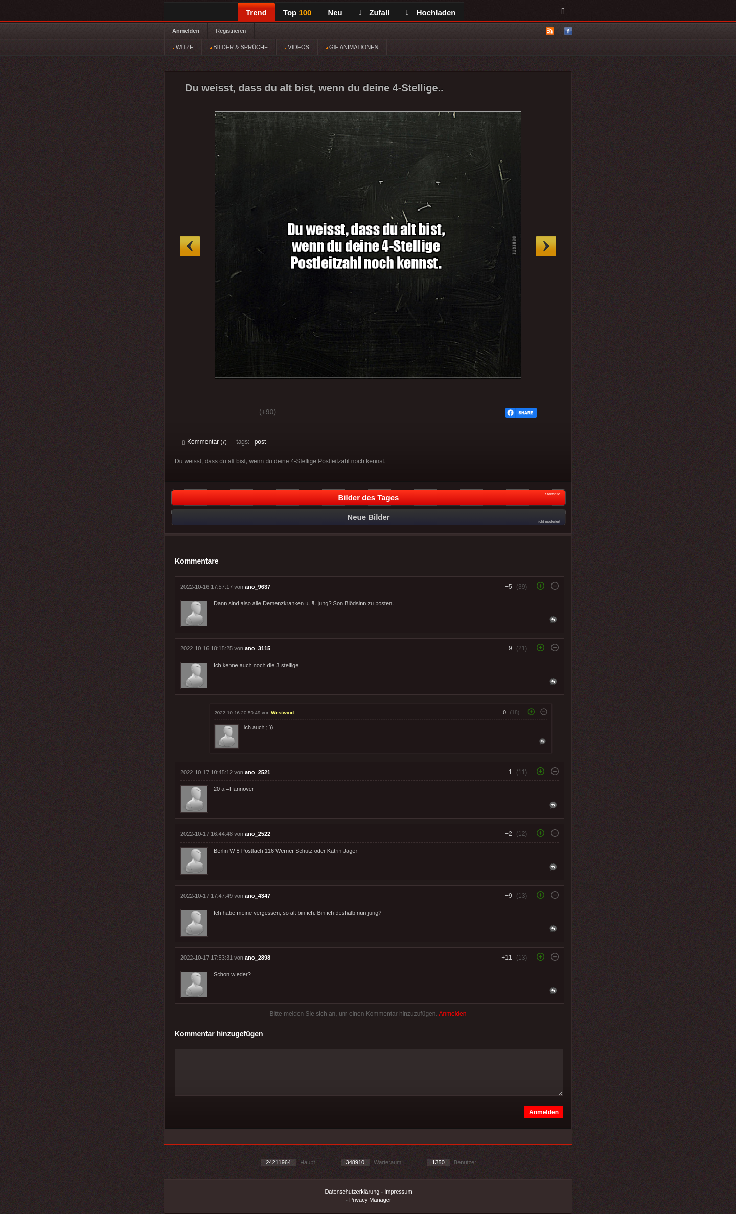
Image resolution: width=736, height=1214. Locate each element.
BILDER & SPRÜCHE (239, 47)
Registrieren (231, 31)
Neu (335, 12)
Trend (256, 12)
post (260, 442)
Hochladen (430, 12)
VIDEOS (296, 47)
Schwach (232, 413)
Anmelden (185, 31)
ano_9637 (257, 586)
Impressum (398, 1191)
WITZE (182, 47)
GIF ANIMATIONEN (352, 47)
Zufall (374, 12)
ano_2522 (257, 834)
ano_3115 (257, 648)
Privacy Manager (370, 1200)
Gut (194, 413)
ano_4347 (257, 896)
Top (297, 12)
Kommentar (204, 442)
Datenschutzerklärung (352, 1191)
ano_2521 (257, 772)
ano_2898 (257, 957)
